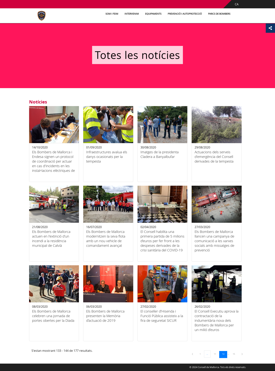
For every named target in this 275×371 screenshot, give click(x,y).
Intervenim (132, 13)
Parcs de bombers (219, 13)
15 (235, 353)
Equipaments (153, 13)
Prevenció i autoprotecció (185, 13)
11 (216, 353)
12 (224, 353)
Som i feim (111, 13)
